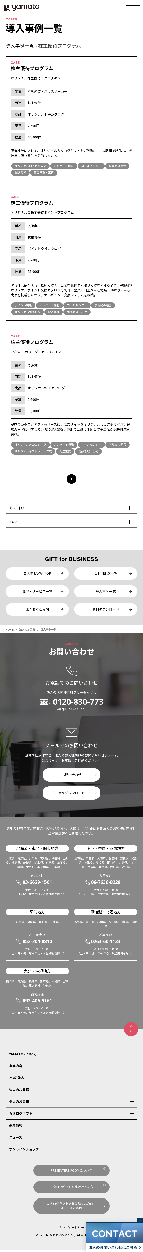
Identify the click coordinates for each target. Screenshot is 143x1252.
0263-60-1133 (105, 943)
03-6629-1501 (37, 884)
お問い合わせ (71, 776)
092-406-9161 (37, 1002)
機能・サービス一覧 (37, 592)
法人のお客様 (27, 631)
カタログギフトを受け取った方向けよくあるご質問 (71, 1207)
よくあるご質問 (37, 611)
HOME (10, 631)
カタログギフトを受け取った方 (71, 1189)
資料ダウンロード (105, 611)
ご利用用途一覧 (105, 574)
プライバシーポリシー (71, 1229)
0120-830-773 (78, 703)
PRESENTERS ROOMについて (71, 1172)
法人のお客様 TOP (37, 574)
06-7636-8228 (105, 884)
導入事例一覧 (106, 592)
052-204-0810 (37, 943)
